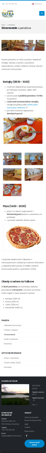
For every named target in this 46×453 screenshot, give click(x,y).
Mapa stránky (29, 431)
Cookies (27, 427)
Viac (34, 405)
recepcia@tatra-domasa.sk (11, 436)
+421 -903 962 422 (10, 4)
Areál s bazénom (11, 339)
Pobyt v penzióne (11, 358)
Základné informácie (12, 325)
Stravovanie (9, 334)
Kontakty (8, 367)
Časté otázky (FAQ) (12, 363)
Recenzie (8, 344)
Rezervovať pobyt (34, 443)
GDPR (26, 424)
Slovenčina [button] (37, 4)
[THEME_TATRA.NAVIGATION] (42, 13)
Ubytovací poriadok (31, 417)
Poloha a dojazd (11, 330)
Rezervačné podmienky (33, 420)
